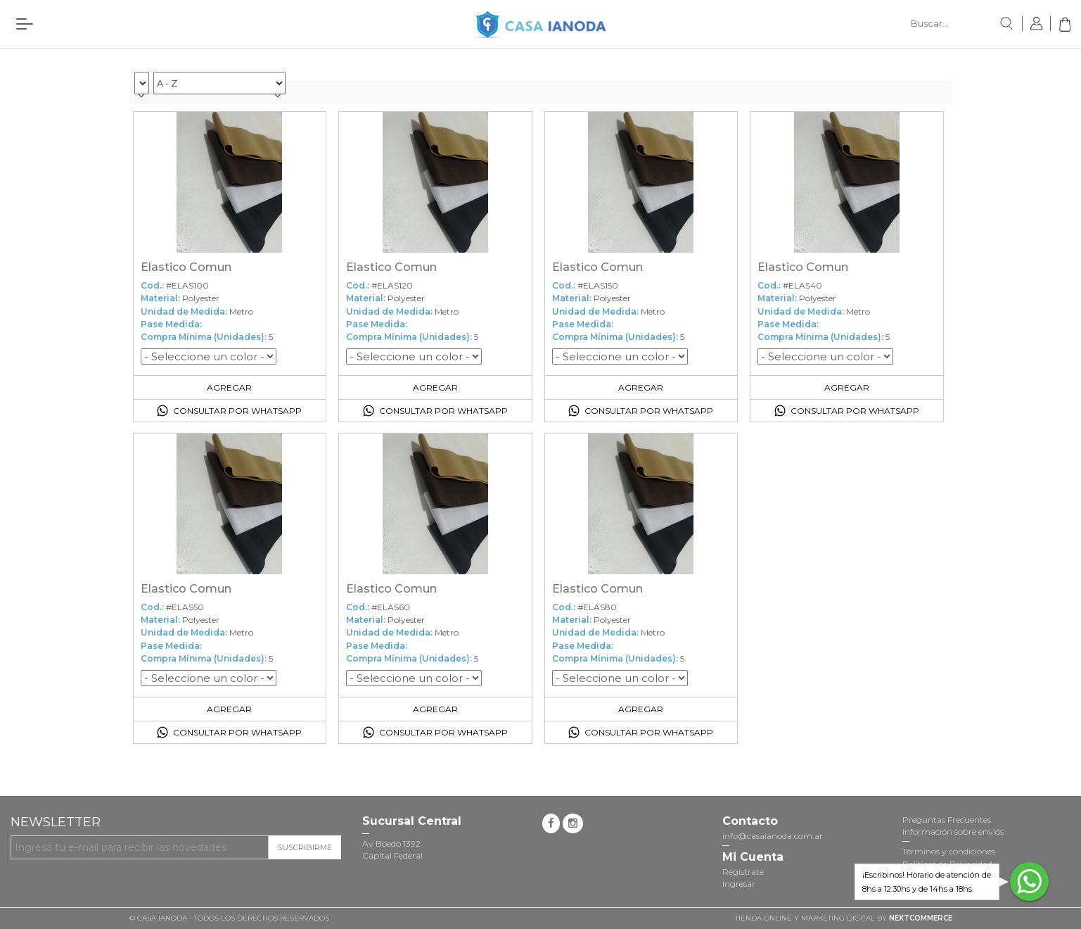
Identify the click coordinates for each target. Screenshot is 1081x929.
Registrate (743, 871)
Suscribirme (304, 847)
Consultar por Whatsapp (237, 410)
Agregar (229, 387)
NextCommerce (920, 918)
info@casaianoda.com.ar (772, 835)
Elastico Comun (186, 267)
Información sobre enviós (953, 831)
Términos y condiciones (948, 851)
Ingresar (738, 883)
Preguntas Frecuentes (946, 819)
